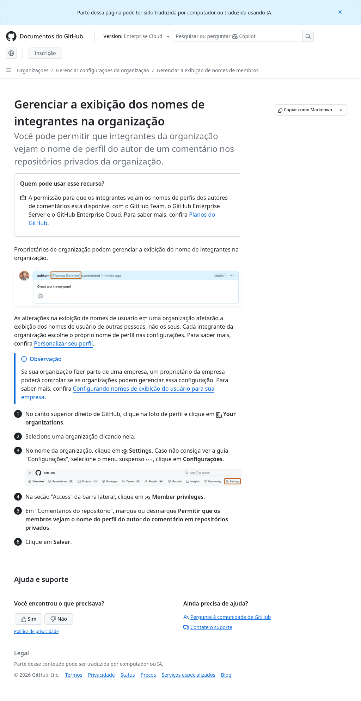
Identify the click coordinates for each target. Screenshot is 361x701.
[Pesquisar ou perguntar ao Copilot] (243, 36)
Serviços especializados (188, 674)
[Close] (341, 11)
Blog (226, 674)
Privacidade (101, 674)
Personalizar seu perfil (63, 343)
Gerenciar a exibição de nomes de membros (207, 70)
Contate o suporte (207, 627)
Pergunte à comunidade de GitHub (227, 617)
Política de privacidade (36, 631)
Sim (28, 618)
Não (58, 618)
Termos (73, 674)
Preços (148, 674)
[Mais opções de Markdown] (341, 110)
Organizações (33, 70)
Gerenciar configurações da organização (102, 70)
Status (128, 674)
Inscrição (45, 53)
